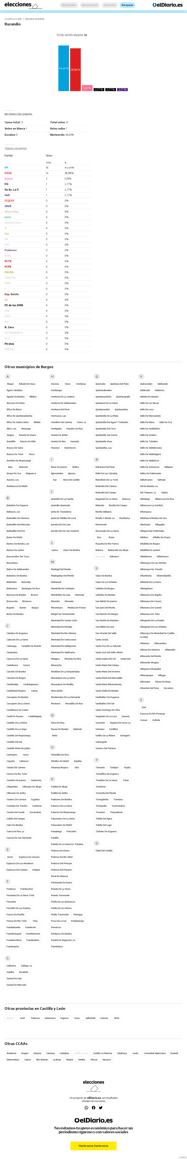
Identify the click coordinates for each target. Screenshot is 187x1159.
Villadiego (145, 499)
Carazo (26, 665)
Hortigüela (56, 428)
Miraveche (56, 665)
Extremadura (13, 1059)
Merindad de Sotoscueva (63, 639)
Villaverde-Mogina (149, 662)
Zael (143, 707)
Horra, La (81, 422)
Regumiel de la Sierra (106, 499)
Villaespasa (145, 511)
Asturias (37, 1053)
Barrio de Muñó (14, 537)
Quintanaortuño (103, 396)
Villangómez (146, 588)
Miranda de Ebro (73, 658)
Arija (10, 467)
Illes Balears (42, 1059)
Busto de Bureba (15, 614)
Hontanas (81, 384)
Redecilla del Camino (106, 486)
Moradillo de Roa (74, 703)
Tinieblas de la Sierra (106, 780)
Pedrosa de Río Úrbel (62, 857)
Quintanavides (103, 409)
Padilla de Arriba (59, 793)
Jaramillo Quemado (60, 505)
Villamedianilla (163, 575)
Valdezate (145, 390)
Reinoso (126, 499)
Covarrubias (35, 812)
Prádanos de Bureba (61, 933)
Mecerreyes (57, 607)
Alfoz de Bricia (14, 409)
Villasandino (160, 643)
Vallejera (168, 467)
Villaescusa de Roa (164, 499)
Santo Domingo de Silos (108, 710)
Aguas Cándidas (14, 390)
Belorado (26, 582)
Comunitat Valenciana (155, 1053)
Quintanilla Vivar (104, 441)
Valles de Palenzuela (150, 473)
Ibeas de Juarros (59, 467)
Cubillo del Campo (16, 818)
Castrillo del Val (14, 742)
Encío (10, 857)
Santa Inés (125, 658)
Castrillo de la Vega (17, 729)
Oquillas (78, 761)
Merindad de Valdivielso (63, 652)
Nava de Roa (57, 722)
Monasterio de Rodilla (62, 684)
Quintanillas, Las (104, 447)
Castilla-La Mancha (102, 1053)
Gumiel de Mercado (16, 985)
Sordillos (113, 729)
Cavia (25, 754)
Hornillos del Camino (61, 422)
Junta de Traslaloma (61, 511)
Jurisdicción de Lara (60, 524)
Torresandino (118, 806)
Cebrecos (24, 761)
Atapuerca (31, 473)
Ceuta (135, 1053)
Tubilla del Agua (104, 818)
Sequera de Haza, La (120, 722)
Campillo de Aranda (31, 646)
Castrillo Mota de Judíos (18, 748)
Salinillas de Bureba (105, 595)
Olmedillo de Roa (60, 754)
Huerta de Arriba (59, 435)
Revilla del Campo (118, 505)
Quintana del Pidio (119, 384)
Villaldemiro (146, 556)
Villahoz (144, 537)
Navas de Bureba (60, 729)
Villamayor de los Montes (153, 563)
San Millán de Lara (105, 626)
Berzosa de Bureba (16, 595)
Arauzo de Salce (15, 447)
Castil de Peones (15, 716)
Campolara (12, 652)
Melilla (81, 1059)
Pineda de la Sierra (60, 889)
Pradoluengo (77, 921)
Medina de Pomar (77, 607)
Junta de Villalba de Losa (63, 518)
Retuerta (100, 505)
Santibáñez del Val (105, 703)
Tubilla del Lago (104, 825)
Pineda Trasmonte (60, 895)
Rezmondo (101, 524)
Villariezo (144, 643)
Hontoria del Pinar (60, 409)
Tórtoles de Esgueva (106, 831)
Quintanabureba (104, 390)
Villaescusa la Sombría (151, 505)
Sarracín (126, 716)
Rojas (111, 537)
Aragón (24, 1053)
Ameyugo (26, 428)
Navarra (107, 1059)
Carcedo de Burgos (16, 678)
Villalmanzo (163, 556)
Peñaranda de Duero (61, 882)
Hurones (55, 447)
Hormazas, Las (58, 416)
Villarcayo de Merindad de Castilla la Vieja (157, 635)
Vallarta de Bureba (149, 396)
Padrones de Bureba (61, 799)
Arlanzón (23, 467)
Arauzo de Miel (28, 441)
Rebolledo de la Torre (107, 479)
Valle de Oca (165, 422)
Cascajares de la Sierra (18, 703)
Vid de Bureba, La (149, 486)
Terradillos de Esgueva (107, 774)
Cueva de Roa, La (15, 831)
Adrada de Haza (27, 384)
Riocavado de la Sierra (107, 531)
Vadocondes (146, 384)
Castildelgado (35, 716)
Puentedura (57, 946)
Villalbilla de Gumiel (150, 550)
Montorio (55, 703)
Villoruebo (145, 681)
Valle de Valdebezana (151, 447)
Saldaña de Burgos (105, 588)
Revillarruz (124, 518)
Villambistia (146, 575)
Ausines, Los (13, 479)
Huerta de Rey (58, 441)
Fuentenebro (33, 940)
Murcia (94, 1059)
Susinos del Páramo (106, 748)
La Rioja (57, 1059)
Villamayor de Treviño (151, 569)
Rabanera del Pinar (105, 467)
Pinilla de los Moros (61, 908)
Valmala (161, 479)
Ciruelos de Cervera (16, 799)
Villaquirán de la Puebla (152, 620)
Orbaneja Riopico (59, 767)
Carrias (34, 690)
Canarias (50, 1053)
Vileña (164, 492)
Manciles (55, 601)
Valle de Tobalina (149, 441)
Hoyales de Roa (74, 428)
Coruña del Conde (16, 812)
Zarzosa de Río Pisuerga (152, 713)
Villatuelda (170, 649)
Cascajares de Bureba (17, 697)
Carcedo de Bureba (16, 671)
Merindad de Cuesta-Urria (64, 620)
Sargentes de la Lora (106, 716)
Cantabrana (12, 665)
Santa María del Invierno (108, 671)
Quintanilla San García (106, 435)
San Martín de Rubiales (107, 620)
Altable (37, 422)
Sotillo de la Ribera (105, 735)
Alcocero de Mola (16, 403)
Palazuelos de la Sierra (63, 818)
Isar (55, 479)
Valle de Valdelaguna (150, 454)
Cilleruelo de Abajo (31, 786)
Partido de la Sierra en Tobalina (67, 844)
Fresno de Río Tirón (17, 921)
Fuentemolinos (14, 940)
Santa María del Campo (107, 665)
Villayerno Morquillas (150, 669)
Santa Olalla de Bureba (107, 690)
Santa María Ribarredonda (109, 684)
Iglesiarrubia (57, 473)
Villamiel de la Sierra (150, 582)
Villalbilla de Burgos (150, 543)
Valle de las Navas (149, 403)
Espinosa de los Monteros (20, 863)
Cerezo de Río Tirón (17, 774)
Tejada (126, 767)
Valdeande (162, 384)
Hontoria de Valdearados (63, 403)
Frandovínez (26, 889)
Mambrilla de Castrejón (62, 588)
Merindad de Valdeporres (63, 646)
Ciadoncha (36, 780)
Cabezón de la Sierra (17, 639)
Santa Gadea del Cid (106, 658)
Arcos (32, 454)
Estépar (36, 869)
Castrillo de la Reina (17, 722)
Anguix (10, 435)
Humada (74, 441)
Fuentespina (13, 946)
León (22, 1018)
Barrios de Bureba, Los (18, 543)
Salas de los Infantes (106, 582)
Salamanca (50, 1018)
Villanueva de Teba (150, 614)
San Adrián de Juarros (106, 601)
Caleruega (12, 646)
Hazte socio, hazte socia (93, 1145)
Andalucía (11, 1053)
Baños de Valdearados (18, 569)
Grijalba (10, 972)
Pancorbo (71, 831)
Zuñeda (156, 720)
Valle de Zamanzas (149, 467)
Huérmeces (70, 447)
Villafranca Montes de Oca (153, 518)
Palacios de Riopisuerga (63, 812)
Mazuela (69, 601)
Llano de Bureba (71, 550)
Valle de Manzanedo (150, 416)
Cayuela (11, 761)
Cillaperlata (12, 786)
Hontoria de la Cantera (62, 396)
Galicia (27, 1059)
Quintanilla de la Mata (107, 416)
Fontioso (11, 889)
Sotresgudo (101, 742)
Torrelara (118, 799)
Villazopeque (146, 675)
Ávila (116, 1018)
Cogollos (35, 799)
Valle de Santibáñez (150, 428)
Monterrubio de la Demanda (65, 697)
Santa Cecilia (102, 639)
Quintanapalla (123, 396)
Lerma (55, 550)
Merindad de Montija (61, 626)
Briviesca (26, 601)
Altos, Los (11, 428)
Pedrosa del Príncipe (61, 863)
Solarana (100, 729)
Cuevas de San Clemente (19, 837)
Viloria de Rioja (163, 681)
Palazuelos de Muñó (61, 825)
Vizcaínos (168, 688)
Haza (67, 384)
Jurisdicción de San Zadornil (65, 531)
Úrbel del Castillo (104, 850)
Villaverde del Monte (150, 656)
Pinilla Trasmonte (60, 914)
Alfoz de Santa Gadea (18, 422)
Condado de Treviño (17, 806)
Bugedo (10, 607)
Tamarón (100, 767)
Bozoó (34, 595)
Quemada (100, 384)
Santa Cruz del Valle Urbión (109, 652)
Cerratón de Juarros (16, 780)
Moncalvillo (57, 690)
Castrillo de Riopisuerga (18, 735)
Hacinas (55, 384)
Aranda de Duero (27, 435)
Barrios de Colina (15, 550)
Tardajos (114, 767)
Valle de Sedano (148, 435)
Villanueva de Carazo (151, 601)
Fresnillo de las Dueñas (19, 908)
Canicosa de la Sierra (17, 658)
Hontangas (56, 390)
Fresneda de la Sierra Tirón (20, 895)
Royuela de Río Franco (107, 543)
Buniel (23, 607)
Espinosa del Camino (17, 869)
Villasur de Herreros (150, 649)
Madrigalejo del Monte (62, 575)
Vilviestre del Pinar (149, 688)
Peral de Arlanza (59, 876)
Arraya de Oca (14, 473)
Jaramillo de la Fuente (62, 499)
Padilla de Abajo (59, 786)
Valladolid (90, 1018)
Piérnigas (78, 914)
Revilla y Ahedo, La (105, 518)
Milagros (55, 658)
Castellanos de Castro (17, 710)
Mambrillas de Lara (60, 595)
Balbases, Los (13, 511)
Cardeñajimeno (30, 684)
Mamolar (79, 595)
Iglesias (71, 473)
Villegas (162, 675)
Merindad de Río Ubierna (63, 633)
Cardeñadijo (13, 684)
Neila (54, 735)
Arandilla (11, 441)
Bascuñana (12, 563)
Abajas (10, 384)
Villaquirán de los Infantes (153, 626)
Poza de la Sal (58, 921)
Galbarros (11, 965)
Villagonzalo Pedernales (152, 531)
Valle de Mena (147, 422)
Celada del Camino (16, 767)
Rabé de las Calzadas (107, 473)
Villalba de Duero (161, 537)
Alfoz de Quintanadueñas (19, 416)
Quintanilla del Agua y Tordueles (112, 422)
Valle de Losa (147, 409)
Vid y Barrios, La (148, 492)
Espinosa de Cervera (29, 857)
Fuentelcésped (14, 933)
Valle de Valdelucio (149, 460)
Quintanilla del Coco (106, 428)
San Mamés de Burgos (107, 614)
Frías (35, 921)
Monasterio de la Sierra (63, 678)
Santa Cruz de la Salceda (108, 646)
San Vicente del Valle (106, 633)
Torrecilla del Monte (106, 793)
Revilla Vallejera (103, 511)
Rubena (99, 550)
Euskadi (174, 1053)
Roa (99, 537)
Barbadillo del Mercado (18, 524)
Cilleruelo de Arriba (16, 793)
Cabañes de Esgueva (17, 633)
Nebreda (77, 729)
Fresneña (11, 901)
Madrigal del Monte (61, 569)
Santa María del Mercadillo (109, 678)
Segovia (64, 1018)
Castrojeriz (12, 754)
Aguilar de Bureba (16, 396)
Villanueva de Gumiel (150, 607)
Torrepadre (101, 806)
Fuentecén (30, 927)
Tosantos (100, 812)
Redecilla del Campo (106, 492)
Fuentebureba (13, 927)
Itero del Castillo (71, 479)
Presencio (56, 927)
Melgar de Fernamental (63, 614)
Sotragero (125, 735)
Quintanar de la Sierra (107, 403)
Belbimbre (12, 582)
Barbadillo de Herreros (18, 518)
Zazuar (143, 720)
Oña (77, 767)
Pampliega (56, 831)
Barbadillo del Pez (16, 531)
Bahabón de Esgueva (17, 505)
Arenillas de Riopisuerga (19, 460)
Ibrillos (75, 467)
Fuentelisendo (33, 933)
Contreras (37, 806)
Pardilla (55, 837)
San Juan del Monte (105, 607)
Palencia (35, 1018)
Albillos (33, 396)
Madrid (69, 1059)
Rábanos (114, 556)
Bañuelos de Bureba (17, 575)
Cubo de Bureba (15, 825)
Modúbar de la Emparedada (65, 671)
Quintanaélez (121, 409)
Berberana (12, 588)
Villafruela (145, 524)
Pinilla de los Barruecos (63, 901)
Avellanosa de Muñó (17, 486)
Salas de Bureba (104, 575)
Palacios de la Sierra (61, 806)
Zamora (104, 1018)
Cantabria (64, 1053)
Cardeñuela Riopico (16, 690)
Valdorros (159, 390)
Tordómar (101, 786)
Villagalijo (160, 524)
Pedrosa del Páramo (61, 869)
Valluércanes (146, 479)
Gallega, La (26, 965)
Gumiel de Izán (14, 978)
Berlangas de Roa (31, 588)
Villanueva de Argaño (151, 595)
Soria (77, 1018)
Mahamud (56, 582)
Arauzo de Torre (15, 454)
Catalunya (122, 1053)
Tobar (126, 780)
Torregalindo (102, 799)
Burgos (35, 607)
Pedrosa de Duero (60, 850)
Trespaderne (116, 812)
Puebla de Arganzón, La (63, 940)
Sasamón (100, 722)
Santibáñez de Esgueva (107, 697)
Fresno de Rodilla (15, 914)
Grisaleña (23, 972)
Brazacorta (12, 601)
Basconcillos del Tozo (18, 556)
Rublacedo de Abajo (118, 550)
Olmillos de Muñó (60, 761)
